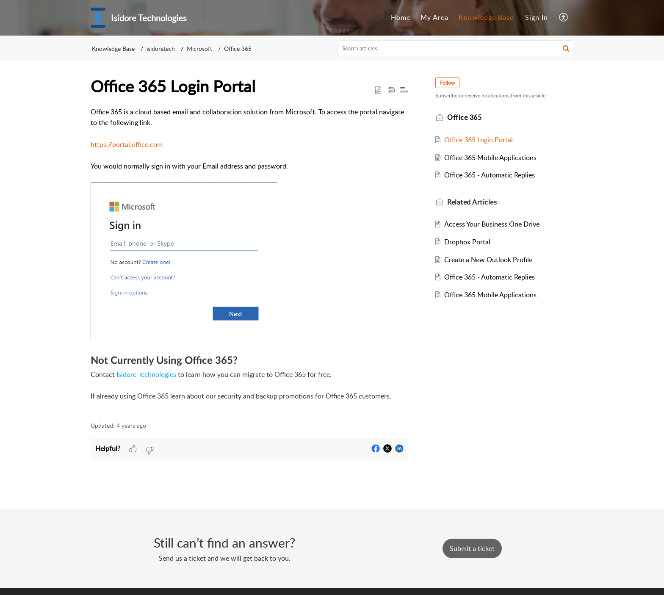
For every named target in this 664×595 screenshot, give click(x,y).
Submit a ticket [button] (472, 548)
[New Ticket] (472, 548)
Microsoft (199, 48)
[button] (563, 18)
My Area (434, 17)
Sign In (536, 17)
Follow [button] (447, 82)
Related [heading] (472, 202)
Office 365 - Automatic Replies (489, 175)
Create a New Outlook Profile (488, 259)
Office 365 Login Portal (478, 139)
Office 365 (238, 48)
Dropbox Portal (467, 241)
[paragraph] (249, 259)
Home (400, 17)
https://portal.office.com (127, 144)
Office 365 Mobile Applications (490, 157)
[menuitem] (400, 18)
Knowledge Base (486, 17)
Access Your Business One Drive (492, 224)
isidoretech (161, 48)
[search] (456, 48)
